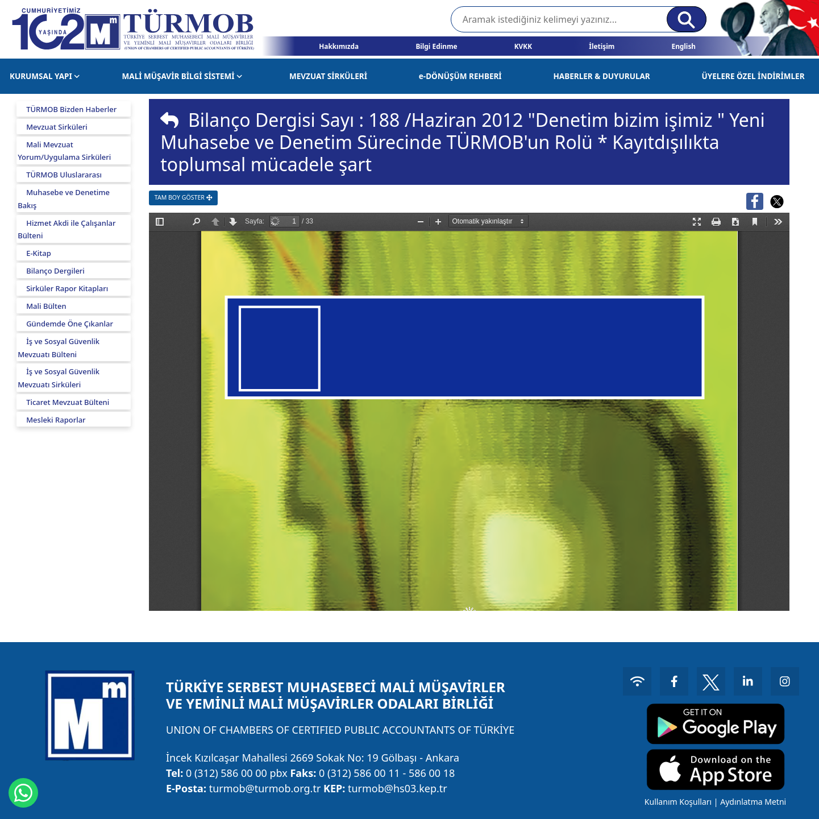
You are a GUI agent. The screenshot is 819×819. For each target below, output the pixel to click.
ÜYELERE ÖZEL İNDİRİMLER (753, 76)
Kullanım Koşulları (678, 801)
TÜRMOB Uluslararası (64, 174)
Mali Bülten (46, 306)
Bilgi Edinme (436, 46)
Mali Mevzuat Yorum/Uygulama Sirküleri (64, 151)
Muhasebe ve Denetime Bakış (64, 198)
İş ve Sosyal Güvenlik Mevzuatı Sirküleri (58, 378)
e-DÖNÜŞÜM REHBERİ (460, 76)
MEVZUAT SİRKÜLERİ (328, 76)
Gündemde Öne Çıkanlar (69, 323)
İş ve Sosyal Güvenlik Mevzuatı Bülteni (58, 347)
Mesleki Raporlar (55, 420)
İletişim (601, 46)
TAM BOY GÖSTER (183, 197)
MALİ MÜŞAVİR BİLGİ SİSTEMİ (182, 76)
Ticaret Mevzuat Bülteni (67, 402)
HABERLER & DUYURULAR (601, 76)
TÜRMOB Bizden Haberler (71, 109)
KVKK (523, 46)
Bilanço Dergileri (55, 271)
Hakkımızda (339, 46)
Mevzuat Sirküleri (57, 127)
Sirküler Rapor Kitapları (67, 288)
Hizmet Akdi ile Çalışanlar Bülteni (66, 229)
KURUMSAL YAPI (45, 76)
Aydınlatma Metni (753, 801)
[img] (169, 120)
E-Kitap (38, 253)
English (683, 46)
